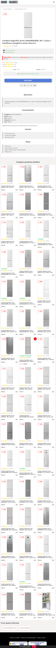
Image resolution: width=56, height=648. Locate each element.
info (16, 189)
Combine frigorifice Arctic (20, 9)
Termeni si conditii (15, 637)
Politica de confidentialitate (28, 637)
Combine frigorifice (7, 9)
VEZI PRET (28, 80)
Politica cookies (41, 637)
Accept (34, 646)
